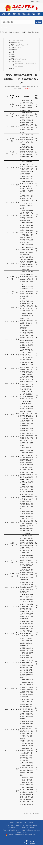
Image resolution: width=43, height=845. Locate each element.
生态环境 (30, 32)
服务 (19, 14)
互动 (24, 14)
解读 (28, 14)
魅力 (38, 14)
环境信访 (37, 32)
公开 (14, 14)
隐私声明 (31, 822)
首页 (3, 14)
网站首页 (11, 32)
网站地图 (12, 822)
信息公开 (18, 32)
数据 (33, 14)
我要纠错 (27, 88)
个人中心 (38, 1)
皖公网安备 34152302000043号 (15, 834)
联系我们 (18, 822)
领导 (9, 14)
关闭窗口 (37, 813)
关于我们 (24, 822)
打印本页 (28, 813)
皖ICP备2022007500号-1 (14, 827)
